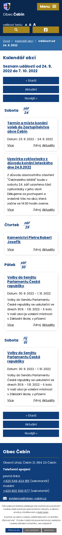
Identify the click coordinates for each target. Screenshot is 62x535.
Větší (34, 24)
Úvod (6, 41)
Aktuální (31, 89)
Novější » (31, 98)
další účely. (43, 512)
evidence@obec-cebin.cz (27, 498)
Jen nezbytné (32, 530)
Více (10, 145)
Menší (26, 24)
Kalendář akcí (24, 41)
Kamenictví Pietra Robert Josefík (29, 239)
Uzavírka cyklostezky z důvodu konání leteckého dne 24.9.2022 (30, 163)
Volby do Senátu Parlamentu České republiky (23, 281)
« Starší (31, 80)
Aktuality (48, 145)
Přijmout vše (14, 530)
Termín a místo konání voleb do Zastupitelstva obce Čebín (28, 127)
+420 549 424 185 (16, 481)
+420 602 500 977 (16, 491)
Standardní (30, 24)
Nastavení (49, 530)
